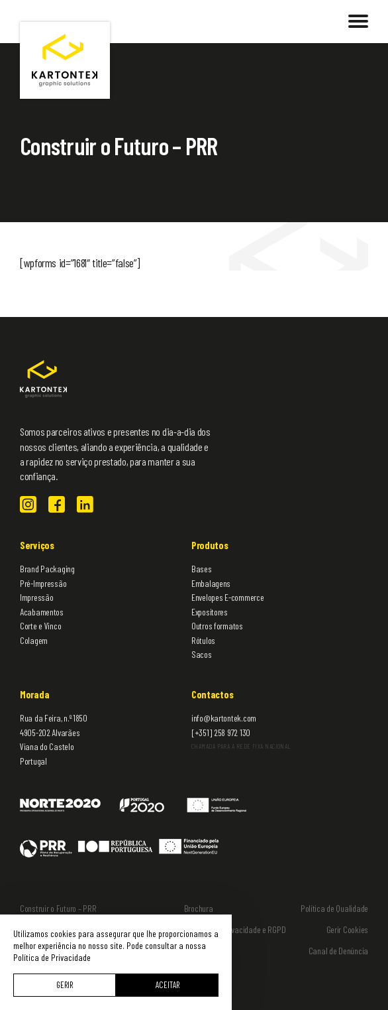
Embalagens (210, 583)
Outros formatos (217, 625)
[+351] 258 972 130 (220, 732)
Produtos (209, 545)
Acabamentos (42, 611)
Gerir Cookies (347, 929)
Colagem (34, 640)
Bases (201, 568)
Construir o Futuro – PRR (58, 908)
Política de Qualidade (334, 908)
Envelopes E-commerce (227, 597)
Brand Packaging (47, 568)
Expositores (209, 611)
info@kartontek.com (223, 718)
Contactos (212, 694)
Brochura (198, 908)
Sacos (201, 654)
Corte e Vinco (40, 625)
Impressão (36, 597)
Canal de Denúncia (338, 950)
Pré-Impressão (43, 583)
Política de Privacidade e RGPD (236, 929)
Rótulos (203, 640)
